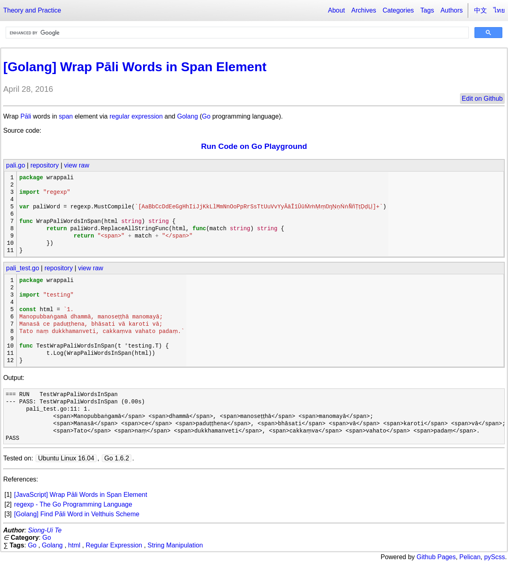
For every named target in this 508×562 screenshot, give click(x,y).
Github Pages (436, 557)
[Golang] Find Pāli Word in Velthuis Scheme (76, 514)
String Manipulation (175, 545)
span (66, 116)
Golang (187, 116)
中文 (480, 10)
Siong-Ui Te (44, 530)
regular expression (136, 116)
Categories (398, 10)
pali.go (15, 165)
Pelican (470, 557)
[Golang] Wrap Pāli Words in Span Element (134, 66)
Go (206, 116)
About (336, 10)
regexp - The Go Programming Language (73, 504)
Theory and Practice (32, 10)
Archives (363, 10)
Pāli (25, 116)
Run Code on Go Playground (254, 146)
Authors (452, 10)
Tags (427, 10)
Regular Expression (114, 545)
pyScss (494, 557)
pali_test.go (22, 268)
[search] (236, 32)
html (74, 545)
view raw (76, 165)
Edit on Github (482, 98)
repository (44, 165)
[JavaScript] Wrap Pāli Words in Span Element (80, 494)
